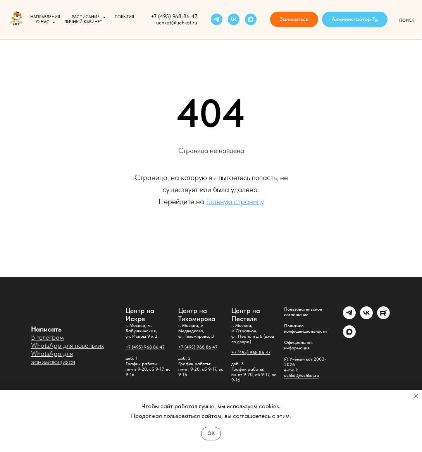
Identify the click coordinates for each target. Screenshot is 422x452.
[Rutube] (383, 317)
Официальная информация (298, 345)
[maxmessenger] (251, 19)
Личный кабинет (83, 21)
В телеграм (47, 337)
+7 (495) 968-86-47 (174, 16)
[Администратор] (349, 317)
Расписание (86, 16)
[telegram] (216, 19)
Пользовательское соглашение (303, 311)
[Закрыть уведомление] (416, 396)
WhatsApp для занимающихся (53, 357)
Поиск (406, 20)
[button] (294, 19)
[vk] (233, 19)
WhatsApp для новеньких (67, 345)
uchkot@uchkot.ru (301, 375)
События (124, 16)
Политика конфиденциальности (305, 328)
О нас (43, 21)
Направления (45, 16)
